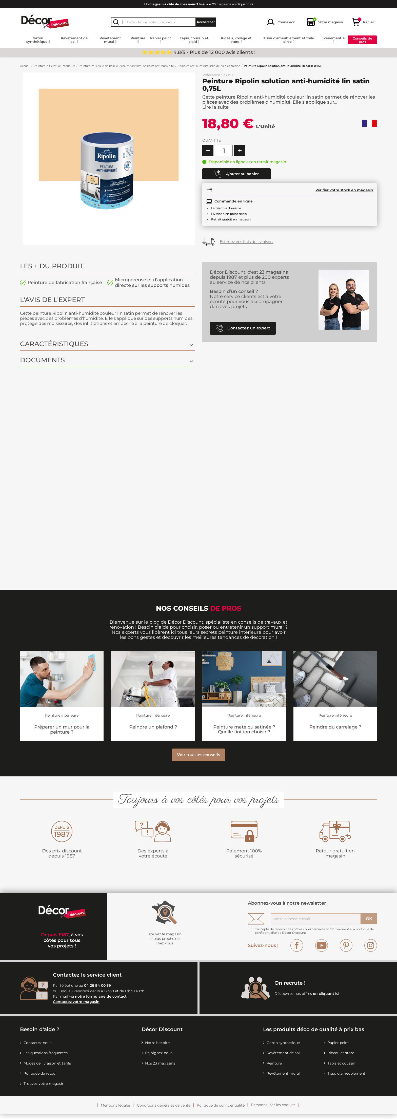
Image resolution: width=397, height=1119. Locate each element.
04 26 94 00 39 (97, 990)
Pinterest (346, 950)
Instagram (370, 950)
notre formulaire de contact (101, 1001)
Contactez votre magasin (76, 1006)
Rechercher (206, 22)
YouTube (321, 950)
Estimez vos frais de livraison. (246, 241)
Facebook (296, 950)
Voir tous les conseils (198, 759)
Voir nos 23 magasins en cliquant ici (198, 4)
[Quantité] (224, 150)
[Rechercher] (163, 22)
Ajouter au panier (236, 174)
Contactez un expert (243, 328)
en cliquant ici (326, 998)
